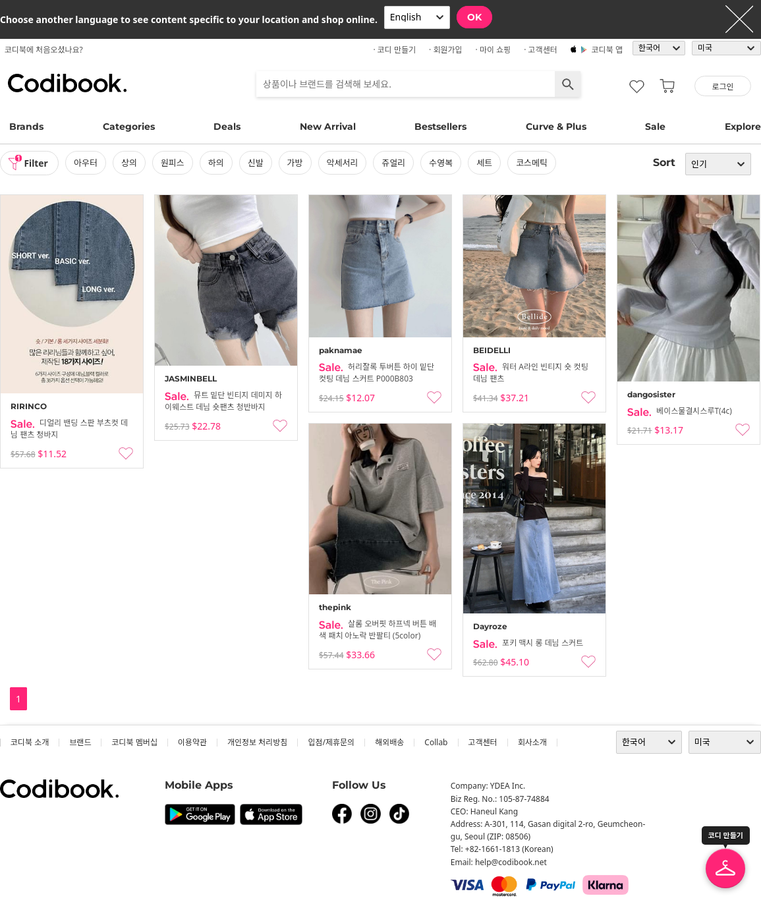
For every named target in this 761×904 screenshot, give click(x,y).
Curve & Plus (556, 126)
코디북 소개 (30, 742)
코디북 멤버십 (134, 742)
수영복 (442, 163)
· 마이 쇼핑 (493, 49)
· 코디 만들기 (394, 49)
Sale (655, 126)
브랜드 (80, 742)
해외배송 (389, 742)
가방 (296, 163)
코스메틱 (533, 163)
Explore (743, 126)
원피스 (174, 163)
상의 (130, 163)
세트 (485, 163)
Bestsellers (440, 126)
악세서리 (343, 163)
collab (435, 742)
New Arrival (328, 126)
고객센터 (482, 742)
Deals (226, 126)
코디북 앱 (607, 49)
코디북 (67, 83)
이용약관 (192, 742)
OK (474, 17)
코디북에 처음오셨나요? (44, 49)
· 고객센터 (540, 49)
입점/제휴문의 (331, 742)
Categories (129, 126)
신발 (256, 163)
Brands (26, 126)
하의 (217, 163)
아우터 (87, 163)
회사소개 (532, 742)
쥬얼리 (395, 163)
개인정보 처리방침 (257, 742)
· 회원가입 (446, 49)
